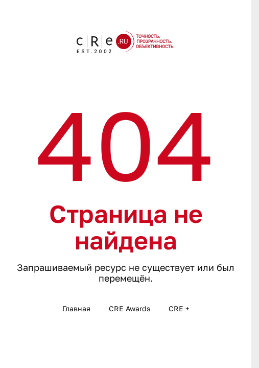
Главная (76, 308)
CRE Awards (129, 308)
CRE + (179, 308)
